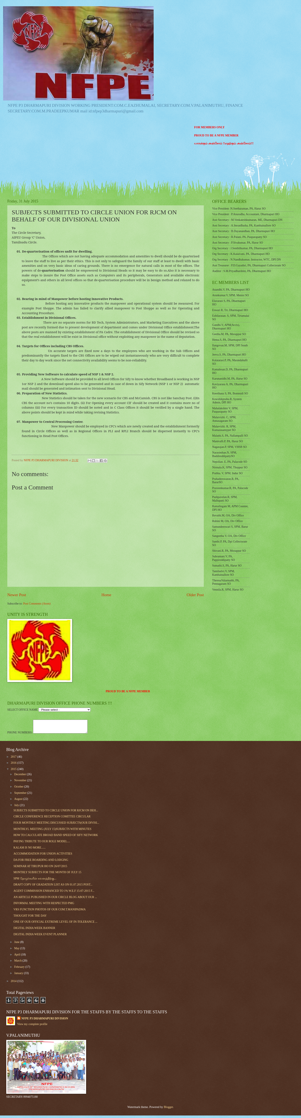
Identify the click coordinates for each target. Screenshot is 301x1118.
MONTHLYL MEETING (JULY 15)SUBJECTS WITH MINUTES (52, 831)
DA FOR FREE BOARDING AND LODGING (40, 862)
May (17, 950)
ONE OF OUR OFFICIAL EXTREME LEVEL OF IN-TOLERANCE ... (55, 924)
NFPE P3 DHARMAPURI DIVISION (44, 1021)
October (19, 789)
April (17, 957)
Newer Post (16, 595)
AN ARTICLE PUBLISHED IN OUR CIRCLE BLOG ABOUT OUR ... (55, 899)
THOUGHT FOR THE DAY (30, 918)
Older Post (195, 595)
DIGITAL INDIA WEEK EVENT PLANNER (40, 936)
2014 (14, 983)
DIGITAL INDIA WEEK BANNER (34, 930)
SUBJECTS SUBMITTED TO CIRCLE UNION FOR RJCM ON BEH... (55, 812)
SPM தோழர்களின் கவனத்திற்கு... (34, 881)
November (20, 782)
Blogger (168, 1109)
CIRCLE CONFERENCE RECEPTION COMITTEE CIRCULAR (52, 819)
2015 (14, 771)
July (17, 807)
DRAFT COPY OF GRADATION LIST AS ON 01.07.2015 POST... (52, 887)
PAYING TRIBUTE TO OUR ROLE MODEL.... (41, 843)
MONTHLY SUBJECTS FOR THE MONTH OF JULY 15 (47, 874)
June (17, 944)
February (19, 969)
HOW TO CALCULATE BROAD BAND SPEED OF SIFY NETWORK (55, 837)
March (18, 963)
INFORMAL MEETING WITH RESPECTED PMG (43, 905)
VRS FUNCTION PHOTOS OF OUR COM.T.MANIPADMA (49, 911)
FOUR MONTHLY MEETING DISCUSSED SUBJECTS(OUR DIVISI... (56, 825)
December (20, 776)
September (20, 795)
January (19, 975)
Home (106, 595)
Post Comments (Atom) (37, 603)
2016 (14, 765)
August (18, 801)
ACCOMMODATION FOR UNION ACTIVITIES (42, 856)
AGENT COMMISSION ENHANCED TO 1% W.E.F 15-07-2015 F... (53, 893)
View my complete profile (32, 1026)
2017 (14, 759)
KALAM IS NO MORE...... (29, 850)
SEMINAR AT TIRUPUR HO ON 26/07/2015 (40, 868)
